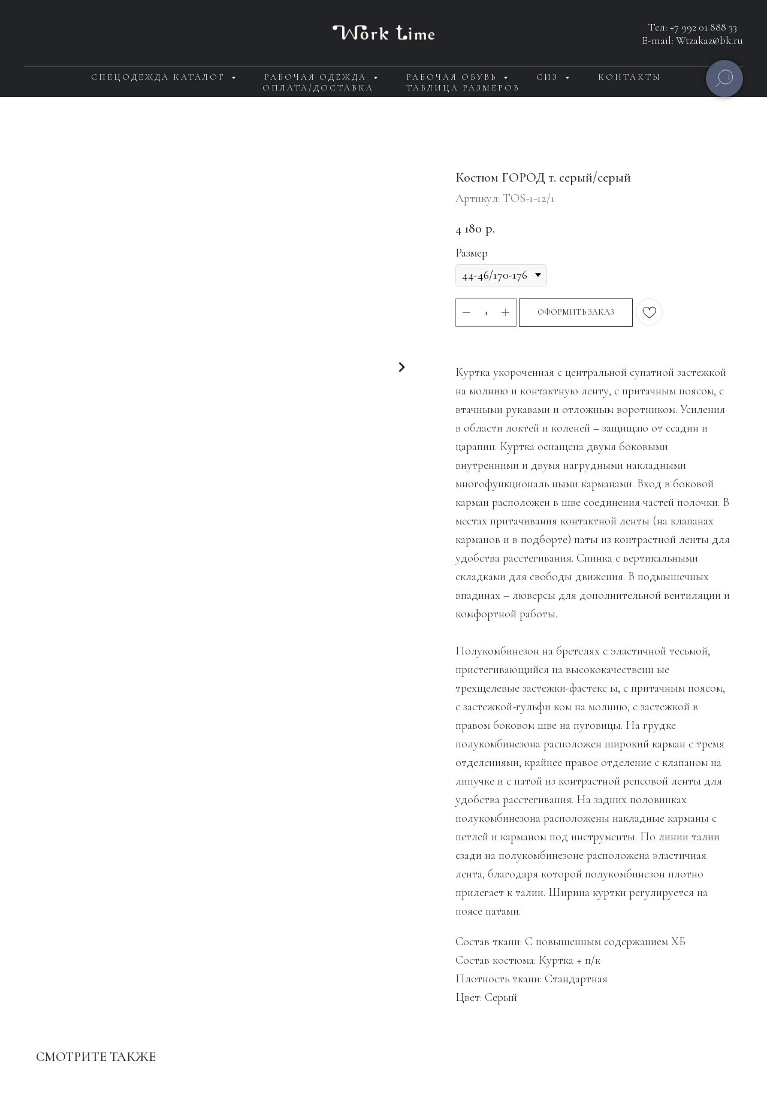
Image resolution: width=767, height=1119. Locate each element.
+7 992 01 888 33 (703, 27)
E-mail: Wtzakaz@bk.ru (692, 40)
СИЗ (549, 77)
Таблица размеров (463, 88)
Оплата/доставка (318, 88)
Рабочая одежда (317, 77)
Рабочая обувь (453, 77)
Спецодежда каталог (159, 77)
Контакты (630, 77)
